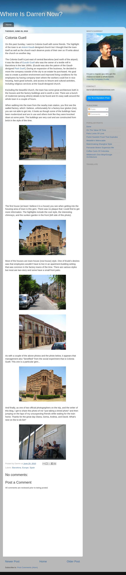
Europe (25, 468)
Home (9, 24)
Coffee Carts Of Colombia (97, 151)
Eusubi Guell (28, 62)
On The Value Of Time (96, 130)
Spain (32, 468)
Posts (92, 109)
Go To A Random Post (98, 98)
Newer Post (12, 561)
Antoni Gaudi (28, 47)
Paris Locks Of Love (95, 133)
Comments (94, 114)
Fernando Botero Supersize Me (100, 147)
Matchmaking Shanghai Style (99, 144)
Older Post (73, 561)
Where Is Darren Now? (31, 14)
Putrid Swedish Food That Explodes (102, 137)
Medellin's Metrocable (95, 140)
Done (88, 126)
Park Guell (20, 68)
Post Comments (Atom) (27, 567)
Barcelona (16, 468)
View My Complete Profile (97, 79)
